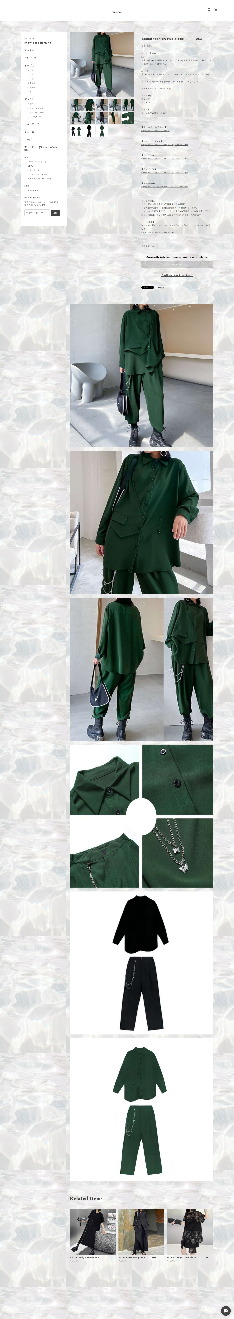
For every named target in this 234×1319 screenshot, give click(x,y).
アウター (29, 50)
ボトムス (29, 99)
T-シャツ (31, 79)
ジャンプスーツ (34, 117)
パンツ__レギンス (35, 108)
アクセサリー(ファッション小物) (40, 148)
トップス (29, 65)
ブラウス (31, 83)
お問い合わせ (33, 170)
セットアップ (31, 124)
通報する (161, 288)
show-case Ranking (37, 42)
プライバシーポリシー (37, 174)
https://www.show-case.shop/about (158, 232)
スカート (31, 104)
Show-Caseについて (37, 162)
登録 (55, 213)
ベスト (30, 92)
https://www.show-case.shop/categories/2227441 (164, 173)
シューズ (29, 132)
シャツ (30, 70)
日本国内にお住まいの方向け (177, 275)
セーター (31, 87)
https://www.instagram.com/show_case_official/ (164, 187)
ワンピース (30, 58)
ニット (30, 74)
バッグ (28, 139)
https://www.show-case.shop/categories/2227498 (164, 159)
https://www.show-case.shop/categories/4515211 (164, 144)
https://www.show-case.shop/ (155, 131)
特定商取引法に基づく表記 (39, 178)
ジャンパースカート (36, 112)
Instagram (33, 190)
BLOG (30, 166)
